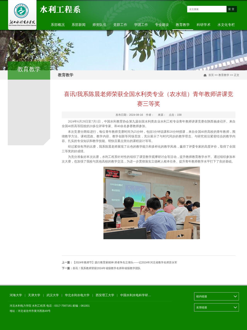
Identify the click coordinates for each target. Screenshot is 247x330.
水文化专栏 (226, 25)
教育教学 (183, 25)
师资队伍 (99, 25)
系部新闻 (78, 25)
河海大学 (16, 295)
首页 (211, 75)
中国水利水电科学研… (135, 295)
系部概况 (58, 25)
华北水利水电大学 (77, 295)
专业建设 (162, 25)
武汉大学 (53, 295)
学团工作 (141, 25)
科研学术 (204, 25)
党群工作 (120, 25)
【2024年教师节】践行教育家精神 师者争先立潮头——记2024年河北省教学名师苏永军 (119, 262)
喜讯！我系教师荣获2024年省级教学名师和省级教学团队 (101, 268)
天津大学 (34, 295)
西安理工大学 (105, 295)
